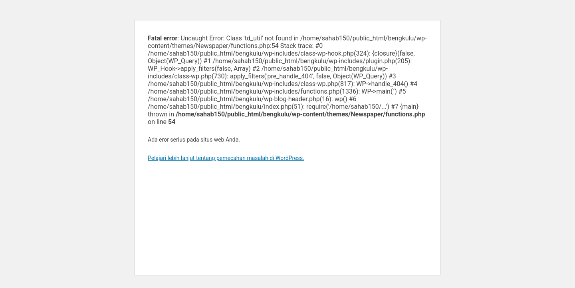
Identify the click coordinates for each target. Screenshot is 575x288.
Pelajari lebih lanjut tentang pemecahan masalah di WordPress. (226, 158)
